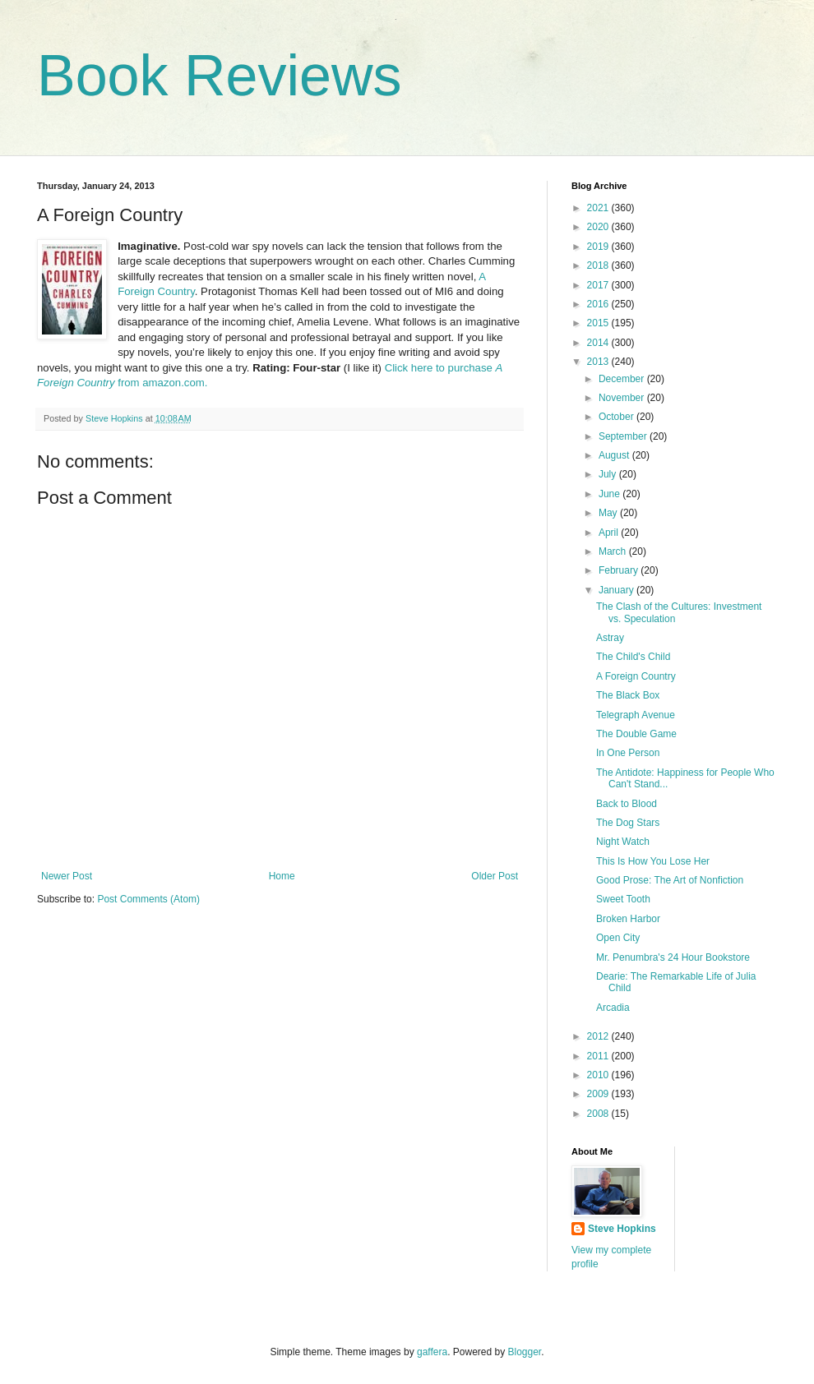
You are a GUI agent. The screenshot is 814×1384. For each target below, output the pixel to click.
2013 (599, 361)
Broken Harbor (628, 919)
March (614, 551)
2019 (599, 246)
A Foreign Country (636, 676)
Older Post (494, 876)
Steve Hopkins (622, 1228)
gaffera (432, 1352)
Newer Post (66, 876)
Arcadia (613, 1007)
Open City (618, 937)
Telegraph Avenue (635, 715)
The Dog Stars (627, 822)
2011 (599, 1056)
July (609, 474)
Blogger (525, 1352)
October (617, 416)
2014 (599, 342)
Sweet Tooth (623, 899)
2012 (599, 1036)
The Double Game (636, 734)
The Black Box (627, 695)
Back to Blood (626, 804)
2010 (599, 1075)
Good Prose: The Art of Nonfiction (669, 880)
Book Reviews (219, 76)
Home (282, 876)
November (623, 398)
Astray (610, 638)
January (617, 590)
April (610, 532)
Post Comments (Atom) (148, 899)
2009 (599, 1094)
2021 (599, 208)
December (623, 379)
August (615, 455)
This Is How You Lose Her (653, 861)
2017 (599, 285)
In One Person (627, 753)
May (609, 513)
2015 (599, 323)
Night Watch (623, 841)
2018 (599, 265)
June (610, 494)
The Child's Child (633, 656)
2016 (599, 304)
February (620, 570)
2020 (599, 227)
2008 (599, 1113)
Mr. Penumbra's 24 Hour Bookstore (673, 957)
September (624, 436)
